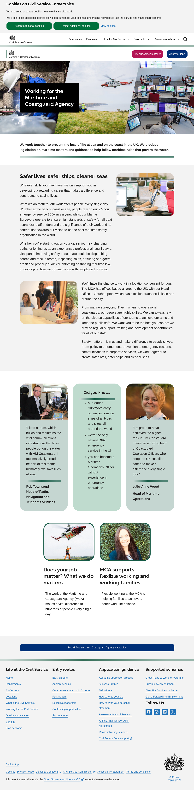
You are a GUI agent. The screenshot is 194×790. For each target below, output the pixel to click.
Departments (75, 39)
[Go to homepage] (19, 39)
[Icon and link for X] (173, 712)
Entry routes (140, 39)
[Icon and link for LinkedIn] (165, 712)
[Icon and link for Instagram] (157, 712)
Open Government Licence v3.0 (62, 779)
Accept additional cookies (29, 26)
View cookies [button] (108, 26)
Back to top (12, 764)
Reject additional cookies (76, 26)
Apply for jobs (177, 54)
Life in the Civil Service (113, 39)
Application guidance (165, 39)
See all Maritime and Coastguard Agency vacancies (97, 647)
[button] (185, 39)
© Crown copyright (174, 778)
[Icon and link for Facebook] (149, 712)
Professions (92, 39)
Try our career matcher (148, 54)
